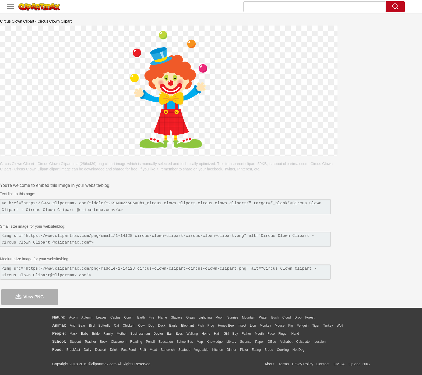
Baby (84, 333)
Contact (322, 364)
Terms (284, 364)
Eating (256, 350)
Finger (282, 333)
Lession (319, 342)
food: (57, 349)
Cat (116, 325)
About (270, 364)
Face (271, 333)
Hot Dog (298, 350)
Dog (151, 325)
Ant (72, 325)
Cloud (286, 317)
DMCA (338, 364)
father (246, 333)
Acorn (73, 317)
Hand (295, 333)
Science (246, 342)
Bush (275, 317)
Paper (259, 342)
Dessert (100, 350)
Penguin (302, 325)
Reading (136, 342)
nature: (58, 317)
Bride (96, 333)
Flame (162, 317)
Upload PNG (359, 364)
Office (272, 342)
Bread (269, 350)
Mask (73, 333)
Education (166, 342)
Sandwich (168, 350)
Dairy (87, 350)
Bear (81, 325)
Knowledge (215, 342)
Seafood (184, 350)
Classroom (118, 342)
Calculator (303, 342)
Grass (190, 317)
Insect (242, 325)
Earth (141, 317)
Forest (309, 317)
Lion (253, 325)
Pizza (244, 350)
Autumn (86, 317)
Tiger (315, 325)
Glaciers (176, 317)
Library (231, 342)
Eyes (179, 333)
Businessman (140, 333)
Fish (201, 325)
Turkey (328, 325)
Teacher (90, 342)
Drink (114, 350)
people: (59, 333)
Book (103, 342)
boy (235, 333)
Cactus (115, 317)
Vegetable (201, 350)
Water (263, 317)
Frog (211, 325)
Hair (217, 333)
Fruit (142, 350)
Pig (290, 325)
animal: (59, 325)
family (108, 333)
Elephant (187, 325)
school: (59, 341)
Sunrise (232, 317)
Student (75, 342)
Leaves (101, 317)
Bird (91, 325)
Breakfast (73, 350)
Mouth (259, 333)
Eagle (173, 325)
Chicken (128, 325)
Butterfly (104, 325)
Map (200, 342)
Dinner (231, 350)
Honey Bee (226, 325)
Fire (151, 317)
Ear (169, 333)
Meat (153, 350)
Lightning (205, 317)
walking (192, 333)
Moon (220, 317)
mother (121, 333)
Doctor (158, 333)
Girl (226, 333)
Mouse (279, 325)
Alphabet (286, 342)
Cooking (283, 350)
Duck (161, 325)
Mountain (248, 317)
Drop (297, 317)
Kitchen (217, 350)
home (206, 333)
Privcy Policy (302, 364)
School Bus (185, 342)
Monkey (265, 325)
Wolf (340, 325)
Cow (141, 325)
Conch (128, 317)
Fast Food (128, 350)
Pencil (150, 342)
